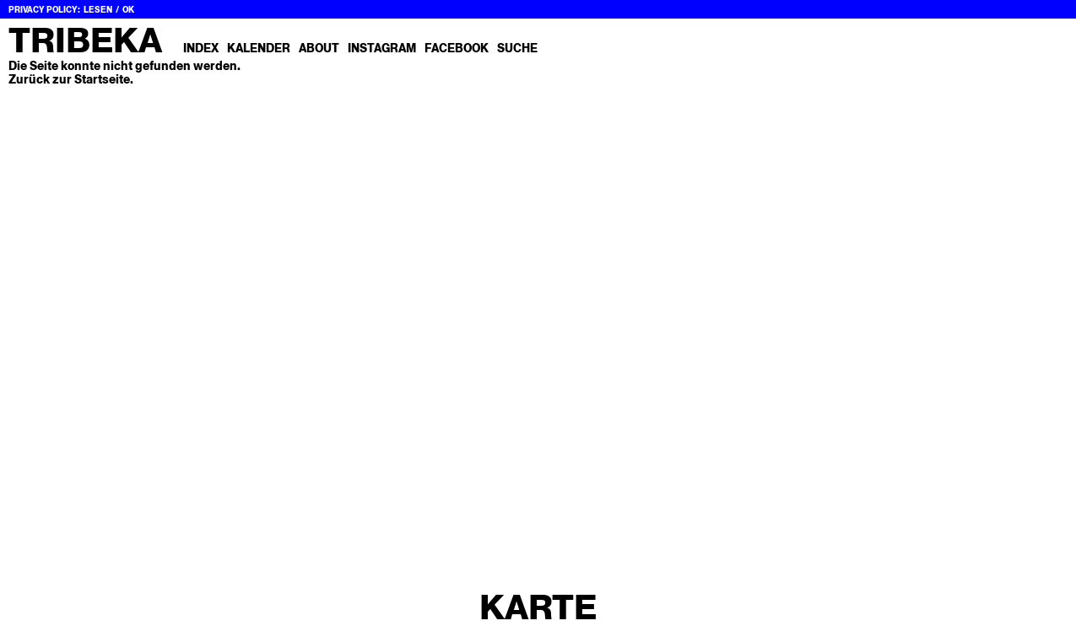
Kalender (258, 48)
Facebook (456, 48)
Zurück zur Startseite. (70, 79)
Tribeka (85, 40)
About (319, 48)
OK (128, 9)
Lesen (98, 9)
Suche (517, 48)
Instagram (382, 48)
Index (201, 48)
